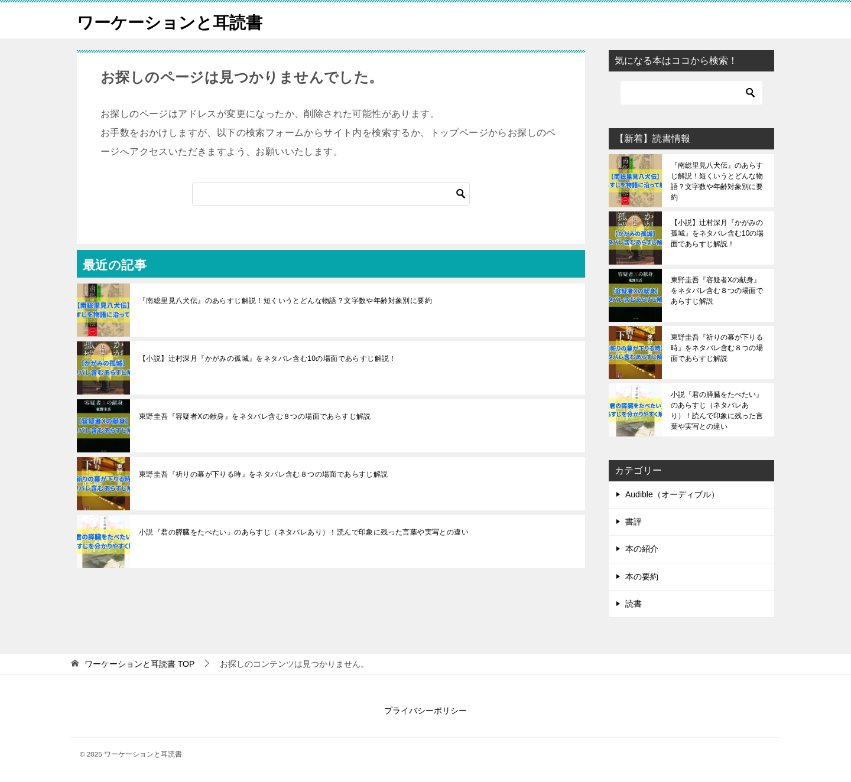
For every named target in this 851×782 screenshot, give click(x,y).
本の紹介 (641, 548)
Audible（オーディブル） (672, 494)
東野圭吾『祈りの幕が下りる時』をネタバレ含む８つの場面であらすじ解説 (263, 474)
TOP (139, 664)
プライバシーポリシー (425, 710)
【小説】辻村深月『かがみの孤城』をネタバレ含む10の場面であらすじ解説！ (268, 358)
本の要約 (641, 576)
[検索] (331, 194)
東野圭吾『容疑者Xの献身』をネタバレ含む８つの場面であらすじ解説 (255, 416)
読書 (633, 603)
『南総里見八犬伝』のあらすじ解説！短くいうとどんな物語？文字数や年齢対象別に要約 (285, 300)
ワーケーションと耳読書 (176, 20)
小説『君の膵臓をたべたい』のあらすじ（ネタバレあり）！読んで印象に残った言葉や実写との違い (304, 532)
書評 (633, 521)
